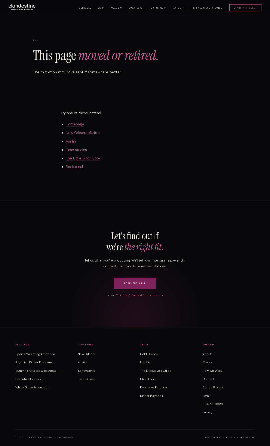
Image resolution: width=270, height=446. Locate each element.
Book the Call (135, 283)
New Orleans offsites (83, 132)
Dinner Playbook (151, 396)
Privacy (207, 412)
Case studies (76, 149)
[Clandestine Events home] (23, 7)
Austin (71, 141)
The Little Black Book (83, 158)
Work (100, 8)
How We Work (156, 8)
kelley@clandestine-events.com (141, 295)
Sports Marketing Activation (35, 354)
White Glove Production (32, 387)
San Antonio (86, 371)
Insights (145, 362)
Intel (176, 8)
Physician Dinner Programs (33, 362)
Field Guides (86, 379)
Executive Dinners (28, 379)
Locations (134, 8)
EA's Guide (147, 379)
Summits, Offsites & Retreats (35, 371)
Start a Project (243, 8)
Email (206, 396)
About (207, 354)
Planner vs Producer (154, 387)
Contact (208, 379)
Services (83, 8)
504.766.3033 (213, 404)
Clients (115, 8)
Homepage (75, 124)
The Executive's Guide (204, 8)
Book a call (74, 166)
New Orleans (87, 354)
